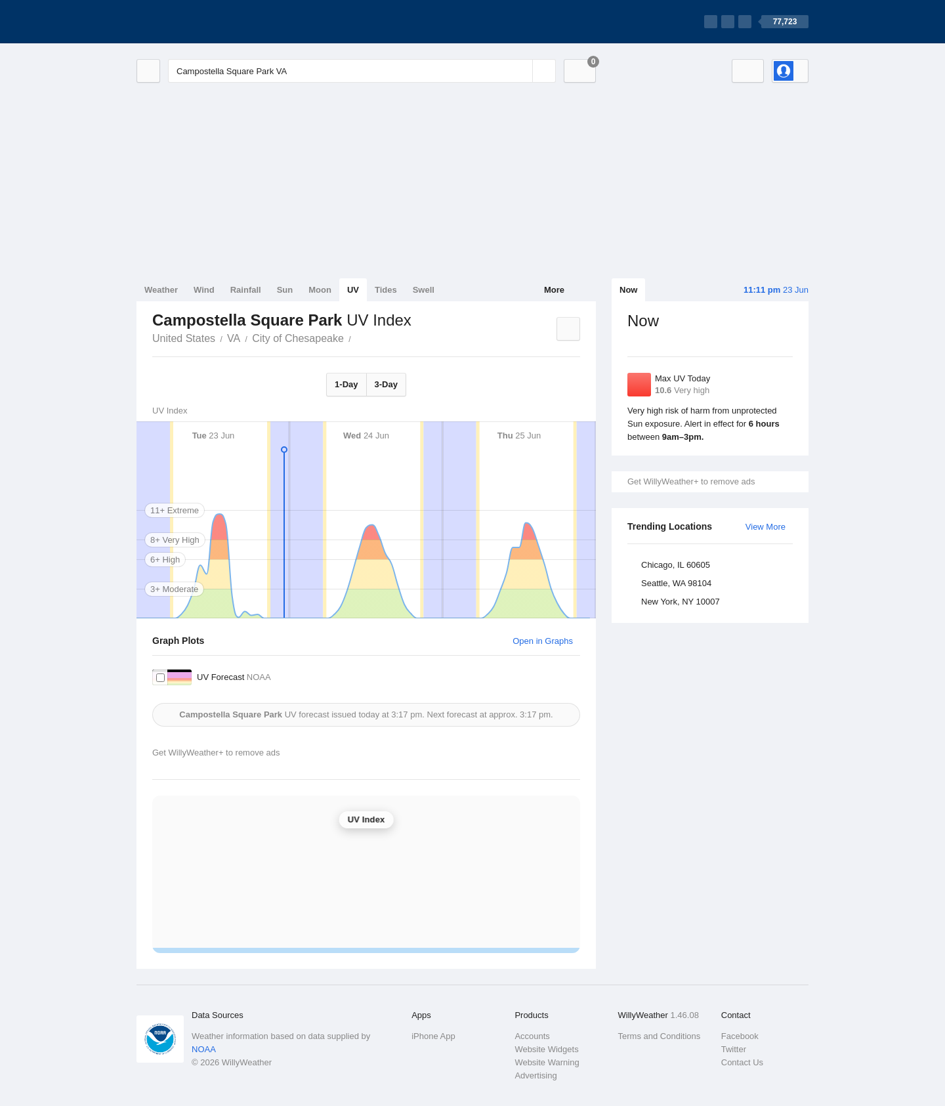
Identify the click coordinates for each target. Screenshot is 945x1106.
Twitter (733, 1049)
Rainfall (245, 290)
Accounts (531, 1036)
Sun (285, 290)
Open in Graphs (543, 641)
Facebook (740, 1036)
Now (628, 290)
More (554, 290)
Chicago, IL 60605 (675, 565)
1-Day (346, 384)
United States (183, 338)
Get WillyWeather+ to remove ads (691, 481)
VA (233, 338)
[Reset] (521, 71)
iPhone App (433, 1036)
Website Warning (546, 1062)
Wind (204, 290)
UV (353, 290)
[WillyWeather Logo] (198, 21)
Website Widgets (546, 1049)
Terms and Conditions (659, 1036)
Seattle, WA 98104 (676, 583)
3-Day (386, 384)
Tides (386, 290)
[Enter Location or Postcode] (362, 71)
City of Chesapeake (298, 338)
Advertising (535, 1075)
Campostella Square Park (358, 337)
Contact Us (742, 1062)
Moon (319, 290)
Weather (161, 290)
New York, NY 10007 (680, 601)
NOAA (204, 1049)
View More (766, 527)
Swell (423, 290)
